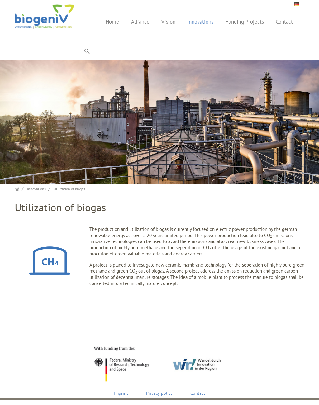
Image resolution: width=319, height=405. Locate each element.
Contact (284, 21)
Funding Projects (245, 21)
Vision (168, 21)
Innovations (200, 21)
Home (112, 21)
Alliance (140, 21)
